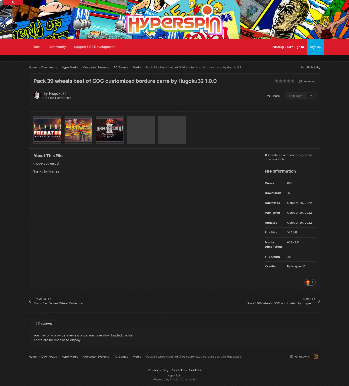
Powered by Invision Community (174, 379)
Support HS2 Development (94, 47)
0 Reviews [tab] (43, 324)
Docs (37, 47)
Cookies (195, 370)
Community (57, 47)
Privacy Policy (158, 370)
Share (273, 95)
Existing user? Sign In (288, 47)
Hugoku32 (58, 93)
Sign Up (315, 47)
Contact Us (179, 370)
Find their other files (57, 97)
